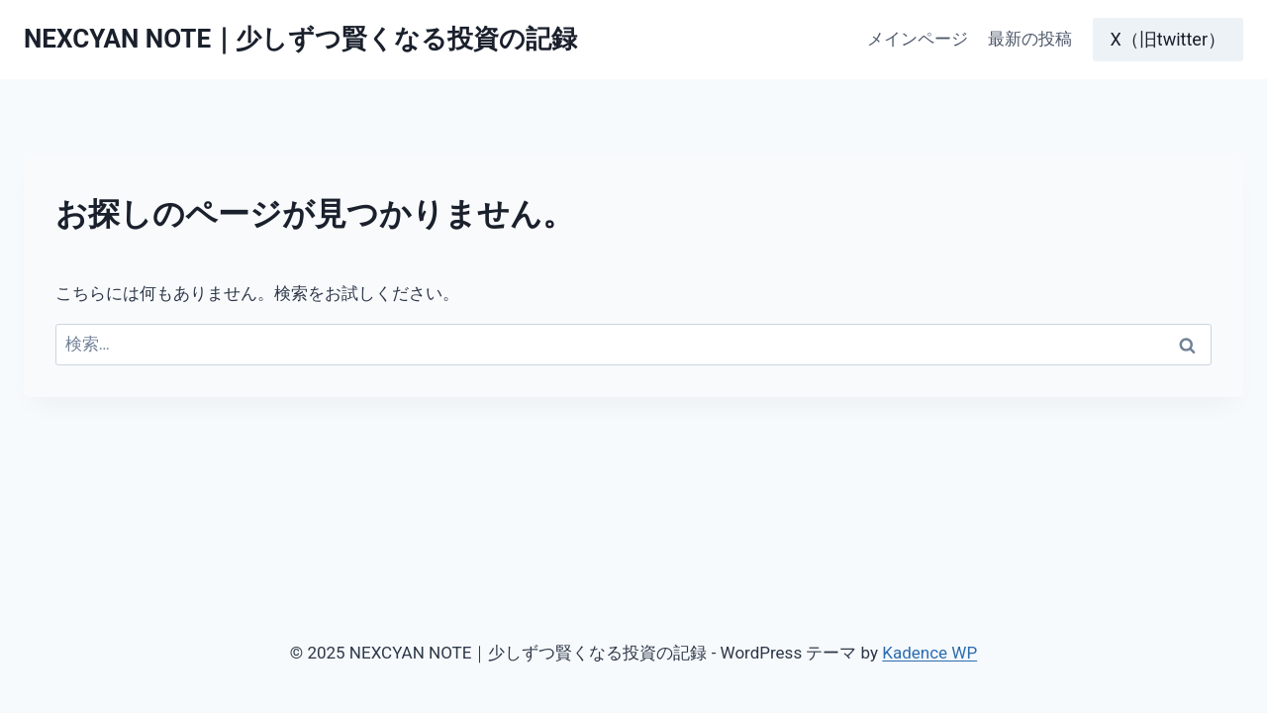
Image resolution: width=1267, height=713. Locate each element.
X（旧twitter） (1168, 39)
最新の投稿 (1030, 39)
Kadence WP (929, 652)
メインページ (917, 39)
